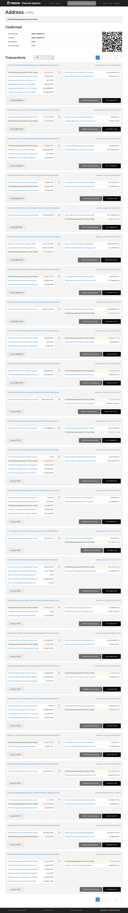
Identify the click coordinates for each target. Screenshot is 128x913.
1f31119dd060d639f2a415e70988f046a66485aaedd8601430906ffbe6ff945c (33, 531)
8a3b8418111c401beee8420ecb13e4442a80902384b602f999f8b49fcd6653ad (33, 735)
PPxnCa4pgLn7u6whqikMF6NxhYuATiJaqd (22, 571)
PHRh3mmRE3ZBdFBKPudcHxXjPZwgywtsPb (80, 248)
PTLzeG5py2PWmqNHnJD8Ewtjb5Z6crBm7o (80, 276)
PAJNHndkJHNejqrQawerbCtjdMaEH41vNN (22, 538)
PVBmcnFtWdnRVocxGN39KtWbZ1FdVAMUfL (23, 861)
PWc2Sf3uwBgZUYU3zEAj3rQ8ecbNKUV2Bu (23, 808)
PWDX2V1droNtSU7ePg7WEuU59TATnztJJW (23, 338)
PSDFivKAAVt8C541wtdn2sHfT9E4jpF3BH (22, 881)
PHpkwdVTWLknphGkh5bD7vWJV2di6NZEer (23, 154)
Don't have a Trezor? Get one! (110, 910)
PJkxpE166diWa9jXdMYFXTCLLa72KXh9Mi (22, 88)
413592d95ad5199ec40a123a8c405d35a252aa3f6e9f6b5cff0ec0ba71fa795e (33, 421)
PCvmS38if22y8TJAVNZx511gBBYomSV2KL (23, 457)
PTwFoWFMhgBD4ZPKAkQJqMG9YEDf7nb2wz (23, 375)
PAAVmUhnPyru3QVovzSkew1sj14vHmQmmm (80, 677)
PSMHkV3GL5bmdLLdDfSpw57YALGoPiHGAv (23, 612)
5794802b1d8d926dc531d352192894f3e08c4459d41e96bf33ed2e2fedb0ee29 (33, 364)
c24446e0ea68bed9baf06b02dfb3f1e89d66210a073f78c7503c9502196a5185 (33, 666)
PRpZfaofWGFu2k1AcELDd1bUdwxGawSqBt (23, 833)
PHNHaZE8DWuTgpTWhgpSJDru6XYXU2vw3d (80, 775)
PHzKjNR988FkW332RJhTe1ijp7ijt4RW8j (21, 84)
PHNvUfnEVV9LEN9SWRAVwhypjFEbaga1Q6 (23, 284)
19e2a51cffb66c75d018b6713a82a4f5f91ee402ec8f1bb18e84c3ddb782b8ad (33, 392)
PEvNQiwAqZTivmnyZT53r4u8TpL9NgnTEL (79, 117)
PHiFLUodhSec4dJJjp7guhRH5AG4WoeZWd (79, 215)
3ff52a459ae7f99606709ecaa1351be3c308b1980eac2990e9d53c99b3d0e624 (33, 208)
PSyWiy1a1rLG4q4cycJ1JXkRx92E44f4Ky (22, 92)
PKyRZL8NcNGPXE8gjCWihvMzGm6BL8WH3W (80, 571)
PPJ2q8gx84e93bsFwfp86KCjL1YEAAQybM (79, 150)
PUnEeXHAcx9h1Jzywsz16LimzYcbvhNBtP (22, 428)
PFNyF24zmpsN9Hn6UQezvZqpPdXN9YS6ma (80, 804)
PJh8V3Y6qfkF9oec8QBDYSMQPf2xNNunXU (23, 579)
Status (58, 3)
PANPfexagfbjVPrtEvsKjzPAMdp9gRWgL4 (79, 865)
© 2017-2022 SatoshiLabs (17, 910)
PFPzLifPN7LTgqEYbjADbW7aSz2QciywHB (22, 280)
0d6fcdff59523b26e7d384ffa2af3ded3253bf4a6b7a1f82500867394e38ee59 (32, 764)
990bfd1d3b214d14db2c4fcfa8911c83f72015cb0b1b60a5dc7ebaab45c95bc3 (33, 600)
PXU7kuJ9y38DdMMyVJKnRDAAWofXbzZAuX (80, 746)
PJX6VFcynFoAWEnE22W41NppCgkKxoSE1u (80, 640)
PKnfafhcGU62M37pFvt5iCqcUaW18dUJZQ (79, 375)
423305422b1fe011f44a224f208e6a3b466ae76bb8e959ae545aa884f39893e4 (33, 269)
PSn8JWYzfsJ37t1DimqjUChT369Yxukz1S (22, 710)
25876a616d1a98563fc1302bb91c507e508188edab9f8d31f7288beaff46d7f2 (33, 633)
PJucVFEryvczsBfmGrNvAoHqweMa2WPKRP (80, 182)
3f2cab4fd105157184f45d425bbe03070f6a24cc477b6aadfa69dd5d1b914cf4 (33, 699)
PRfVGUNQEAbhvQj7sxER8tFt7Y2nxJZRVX (79, 502)
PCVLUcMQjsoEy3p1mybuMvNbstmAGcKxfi (22, 800)
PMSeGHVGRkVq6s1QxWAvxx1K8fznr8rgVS (22, 346)
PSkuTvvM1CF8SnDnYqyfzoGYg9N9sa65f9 (79, 244)
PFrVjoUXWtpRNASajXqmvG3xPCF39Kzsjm (22, 673)
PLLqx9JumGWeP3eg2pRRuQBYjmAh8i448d (23, 869)
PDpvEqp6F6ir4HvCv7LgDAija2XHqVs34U (22, 158)
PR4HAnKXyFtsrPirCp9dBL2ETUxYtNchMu (79, 72)
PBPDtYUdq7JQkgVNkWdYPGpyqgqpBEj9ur (79, 833)
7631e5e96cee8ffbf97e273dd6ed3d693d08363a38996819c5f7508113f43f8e (33, 450)
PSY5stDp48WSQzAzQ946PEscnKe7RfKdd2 (22, 877)
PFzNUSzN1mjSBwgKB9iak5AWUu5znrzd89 (22, 76)
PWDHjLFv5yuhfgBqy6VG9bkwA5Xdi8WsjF (22, 746)
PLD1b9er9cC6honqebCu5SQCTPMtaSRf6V (79, 498)
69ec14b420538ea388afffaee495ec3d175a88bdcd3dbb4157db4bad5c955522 (33, 793)
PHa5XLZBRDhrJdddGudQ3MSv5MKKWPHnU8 (80, 457)
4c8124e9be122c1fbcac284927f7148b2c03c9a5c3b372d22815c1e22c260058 (33, 110)
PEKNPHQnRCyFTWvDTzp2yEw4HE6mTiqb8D (23, 648)
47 (116, 57)
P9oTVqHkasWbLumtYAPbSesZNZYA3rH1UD (23, 117)
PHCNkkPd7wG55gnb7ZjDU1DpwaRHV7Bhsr (23, 469)
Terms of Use (48, 910)
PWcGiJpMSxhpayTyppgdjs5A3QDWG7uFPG (79, 644)
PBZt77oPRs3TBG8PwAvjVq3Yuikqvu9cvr (22, 575)
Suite (110, 3)
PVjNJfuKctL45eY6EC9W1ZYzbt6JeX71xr (22, 80)
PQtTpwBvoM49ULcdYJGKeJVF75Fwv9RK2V (23, 714)
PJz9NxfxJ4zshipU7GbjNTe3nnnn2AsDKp (22, 616)
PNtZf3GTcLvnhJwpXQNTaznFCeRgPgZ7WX (79, 186)
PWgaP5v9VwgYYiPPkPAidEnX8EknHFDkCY (79, 76)
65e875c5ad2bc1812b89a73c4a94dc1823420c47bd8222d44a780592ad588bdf (33, 237)
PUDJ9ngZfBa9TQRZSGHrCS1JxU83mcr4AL (23, 771)
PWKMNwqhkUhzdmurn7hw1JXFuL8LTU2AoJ (80, 121)
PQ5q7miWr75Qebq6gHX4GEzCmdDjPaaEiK (79, 146)
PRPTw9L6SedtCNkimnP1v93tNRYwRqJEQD (23, 182)
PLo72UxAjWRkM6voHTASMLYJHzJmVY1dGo (23, 718)
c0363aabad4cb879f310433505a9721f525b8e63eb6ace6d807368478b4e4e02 (33, 825)
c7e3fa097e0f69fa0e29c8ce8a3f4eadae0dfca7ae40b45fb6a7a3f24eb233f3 (32, 560)
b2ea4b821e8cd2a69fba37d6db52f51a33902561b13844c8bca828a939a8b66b (33, 302)
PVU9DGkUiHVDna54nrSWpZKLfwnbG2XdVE (23, 342)
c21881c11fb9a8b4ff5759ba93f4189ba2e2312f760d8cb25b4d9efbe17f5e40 (32, 65)
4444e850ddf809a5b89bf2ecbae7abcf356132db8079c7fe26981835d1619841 (33, 854)
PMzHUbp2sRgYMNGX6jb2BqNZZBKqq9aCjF (80, 706)
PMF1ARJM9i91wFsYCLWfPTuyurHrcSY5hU (22, 706)
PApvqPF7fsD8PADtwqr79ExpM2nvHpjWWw (23, 371)
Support (117, 3)
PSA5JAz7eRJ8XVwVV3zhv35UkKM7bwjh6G (23, 567)
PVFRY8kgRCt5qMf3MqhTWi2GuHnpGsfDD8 (23, 190)
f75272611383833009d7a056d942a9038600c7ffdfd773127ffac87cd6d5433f (33, 331)
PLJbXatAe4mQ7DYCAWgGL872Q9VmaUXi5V (23, 399)
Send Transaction (76, 910)
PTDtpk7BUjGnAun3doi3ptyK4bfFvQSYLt (78, 608)
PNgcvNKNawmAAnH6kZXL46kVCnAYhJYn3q (80, 280)
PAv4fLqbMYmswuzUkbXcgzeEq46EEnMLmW (23, 215)
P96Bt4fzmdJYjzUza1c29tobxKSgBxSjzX (21, 150)
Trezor (105, 3)
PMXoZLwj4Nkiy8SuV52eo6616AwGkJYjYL (22, 498)
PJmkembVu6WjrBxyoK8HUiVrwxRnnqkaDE (22, 465)
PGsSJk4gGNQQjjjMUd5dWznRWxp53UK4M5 (23, 502)
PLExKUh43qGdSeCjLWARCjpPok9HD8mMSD (80, 800)
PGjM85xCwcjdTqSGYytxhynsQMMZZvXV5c (22, 309)
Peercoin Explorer (31, 3)
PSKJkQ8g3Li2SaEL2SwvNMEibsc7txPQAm (22, 513)
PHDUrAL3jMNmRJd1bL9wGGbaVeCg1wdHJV (80, 461)
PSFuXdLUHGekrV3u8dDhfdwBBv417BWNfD (79, 428)
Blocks (52, 3)
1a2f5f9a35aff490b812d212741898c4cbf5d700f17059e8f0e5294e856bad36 (33, 175)
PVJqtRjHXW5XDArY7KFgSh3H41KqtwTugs (22, 640)
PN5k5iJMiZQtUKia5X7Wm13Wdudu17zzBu (79, 342)
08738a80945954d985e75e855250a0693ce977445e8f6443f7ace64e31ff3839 (33, 490)
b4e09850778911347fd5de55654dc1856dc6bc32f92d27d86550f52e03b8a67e (33, 139)
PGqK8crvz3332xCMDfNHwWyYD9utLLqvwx (79, 837)
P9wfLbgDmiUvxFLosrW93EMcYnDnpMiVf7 (22, 873)
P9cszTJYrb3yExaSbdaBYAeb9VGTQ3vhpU (22, 473)
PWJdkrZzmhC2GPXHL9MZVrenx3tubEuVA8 (80, 403)
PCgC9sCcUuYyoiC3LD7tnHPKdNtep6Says (79, 538)
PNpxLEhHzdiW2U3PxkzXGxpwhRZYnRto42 (79, 309)
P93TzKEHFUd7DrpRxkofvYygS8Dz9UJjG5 (79, 612)
